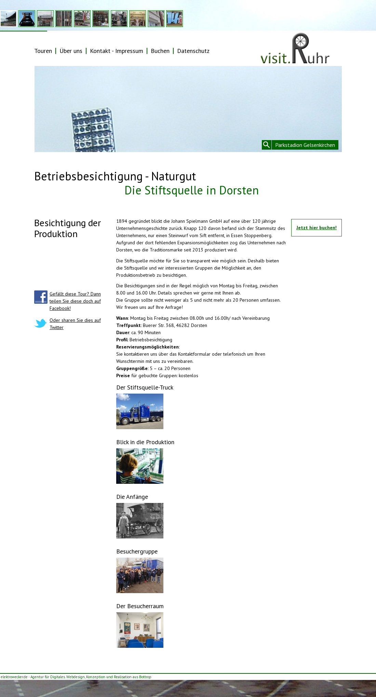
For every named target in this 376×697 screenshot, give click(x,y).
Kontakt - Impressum (116, 51)
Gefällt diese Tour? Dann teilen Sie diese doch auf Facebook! (75, 301)
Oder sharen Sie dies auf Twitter (75, 323)
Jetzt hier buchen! (316, 227)
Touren (43, 51)
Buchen (160, 51)
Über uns (70, 51)
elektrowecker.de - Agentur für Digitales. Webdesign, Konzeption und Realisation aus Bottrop (76, 676)
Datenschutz (193, 51)
